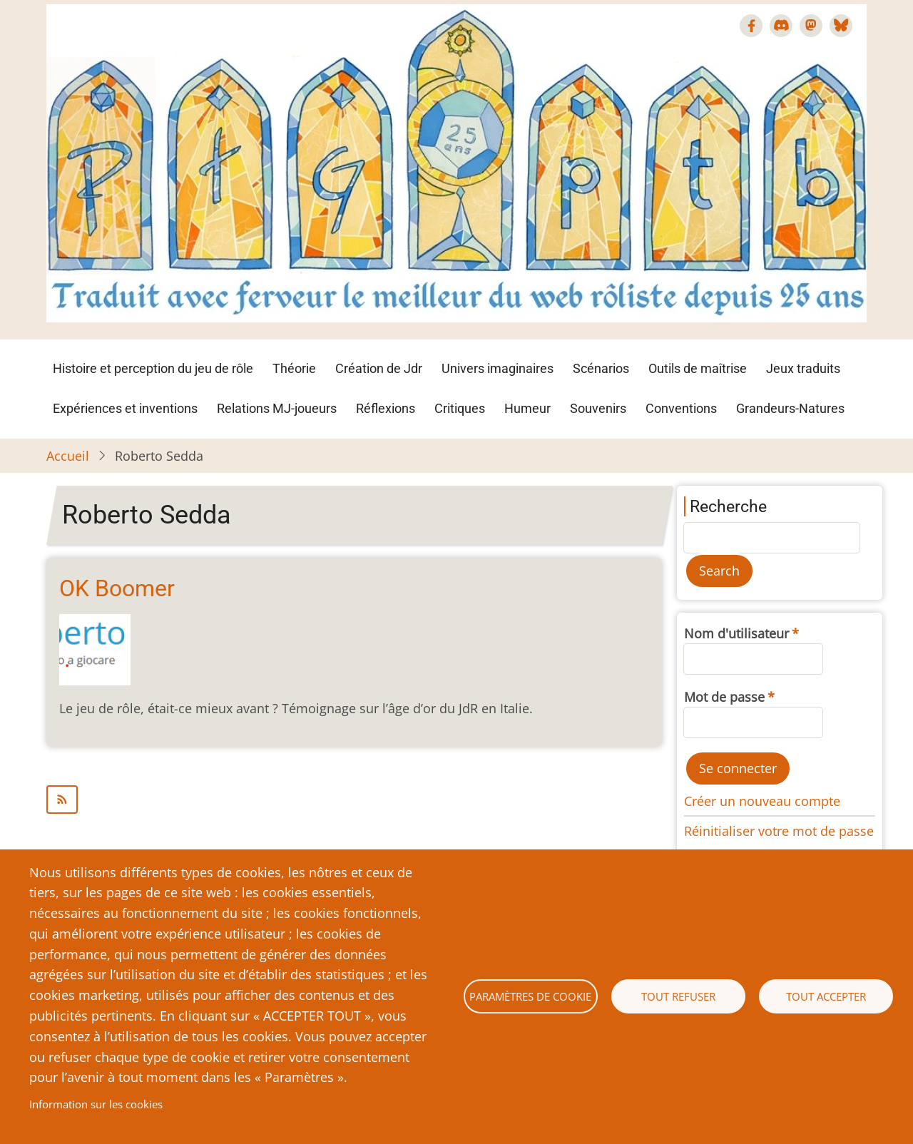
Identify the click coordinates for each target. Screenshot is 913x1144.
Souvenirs (598, 408)
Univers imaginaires (498, 368)
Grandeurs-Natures (790, 408)
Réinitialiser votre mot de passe (779, 830)
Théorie (294, 368)
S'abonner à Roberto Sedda (354, 799)
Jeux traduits (803, 368)
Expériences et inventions (125, 408)
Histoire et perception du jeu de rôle (153, 368)
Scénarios (601, 368)
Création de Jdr (378, 368)
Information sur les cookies (96, 1104)
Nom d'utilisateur (736, 633)
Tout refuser (678, 996)
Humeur (527, 408)
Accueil (67, 455)
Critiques (459, 408)
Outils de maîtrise (697, 368)
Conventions (681, 408)
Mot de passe (724, 696)
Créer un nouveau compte (762, 801)
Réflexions (385, 408)
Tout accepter (826, 996)
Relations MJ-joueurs (277, 408)
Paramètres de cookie (530, 996)
